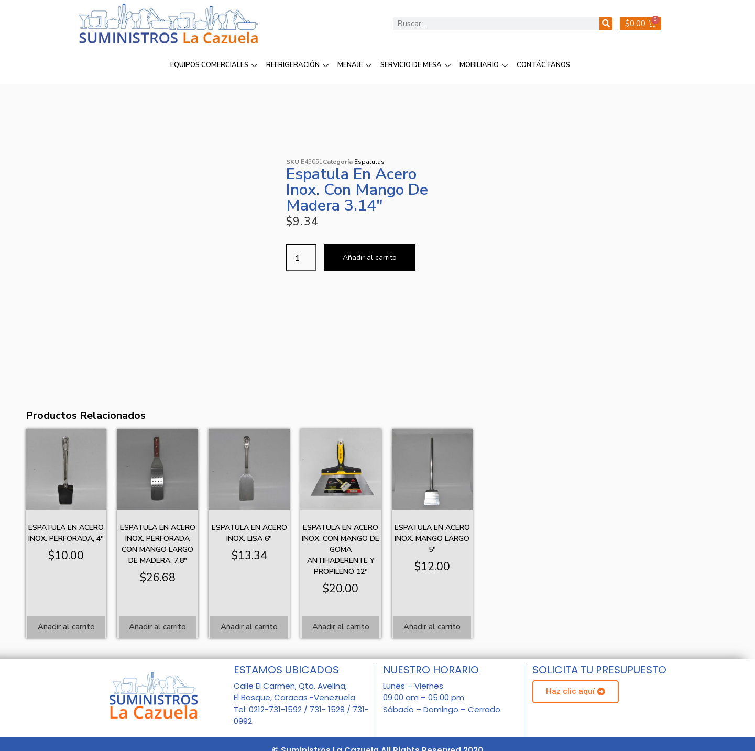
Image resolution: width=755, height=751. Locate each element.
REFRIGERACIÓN (298, 65)
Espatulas (369, 162)
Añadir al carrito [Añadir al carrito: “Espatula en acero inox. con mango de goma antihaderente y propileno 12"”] (340, 627)
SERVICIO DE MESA (416, 65)
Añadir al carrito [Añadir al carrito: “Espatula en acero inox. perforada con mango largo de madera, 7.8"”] (157, 627)
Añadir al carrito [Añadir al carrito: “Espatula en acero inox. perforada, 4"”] (66, 627)
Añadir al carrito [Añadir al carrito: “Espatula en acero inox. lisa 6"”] (249, 627)
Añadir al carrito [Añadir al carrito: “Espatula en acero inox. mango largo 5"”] (432, 627)
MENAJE (355, 65)
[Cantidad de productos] (301, 257)
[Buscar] (605, 23)
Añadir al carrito (370, 257)
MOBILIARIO (484, 65)
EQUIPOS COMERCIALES (215, 65)
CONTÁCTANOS (543, 65)
